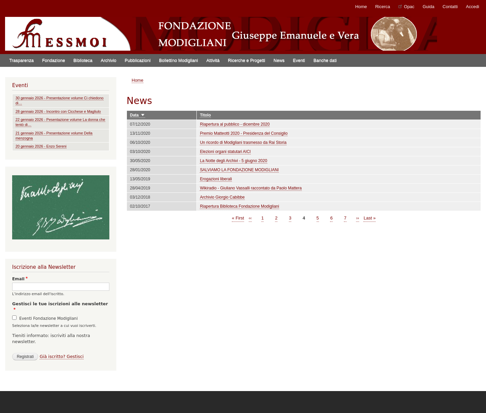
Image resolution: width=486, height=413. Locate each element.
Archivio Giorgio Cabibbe (222, 197)
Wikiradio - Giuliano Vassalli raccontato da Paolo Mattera (251, 188)
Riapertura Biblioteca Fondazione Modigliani (239, 206)
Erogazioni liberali (216, 179)
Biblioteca (82, 60)
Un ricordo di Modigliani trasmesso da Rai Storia (243, 142)
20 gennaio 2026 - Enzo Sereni (41, 146)
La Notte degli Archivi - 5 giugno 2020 (233, 160)
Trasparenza (21, 60)
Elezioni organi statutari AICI (225, 151)
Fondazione (53, 60)
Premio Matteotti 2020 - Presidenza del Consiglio (244, 133)
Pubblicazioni (138, 60)
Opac (406, 6)
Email (18, 279)
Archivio (108, 60)
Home (361, 6)
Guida (428, 6)
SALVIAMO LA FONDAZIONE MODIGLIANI (239, 169)
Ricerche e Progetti (246, 60)
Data (137, 115)
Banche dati (325, 60)
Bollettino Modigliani (178, 60)
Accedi (472, 6)
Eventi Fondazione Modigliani (48, 318)
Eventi (299, 60)
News (279, 60)
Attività (212, 60)
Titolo (205, 115)
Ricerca (382, 6)
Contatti (450, 6)
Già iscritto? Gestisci (61, 356)
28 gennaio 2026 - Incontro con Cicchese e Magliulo (58, 111)
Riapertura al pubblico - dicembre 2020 (235, 124)
